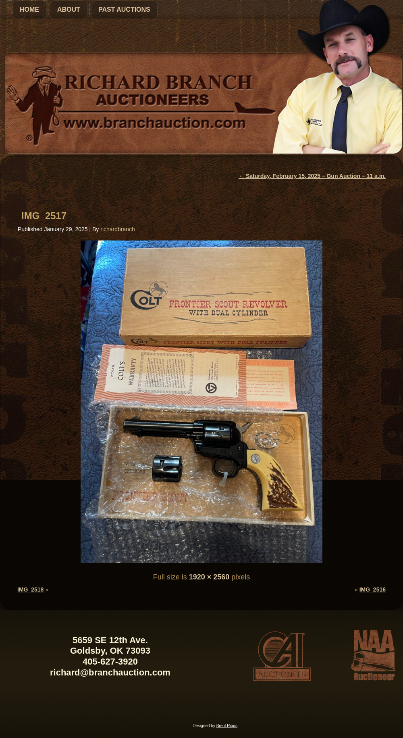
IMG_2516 (372, 589)
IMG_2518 (30, 589)
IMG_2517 (43, 215)
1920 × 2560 (209, 577)
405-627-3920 (110, 661)
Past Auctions (124, 9)
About (68, 9)
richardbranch (117, 229)
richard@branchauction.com (110, 672)
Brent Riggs (226, 725)
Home (29, 9)
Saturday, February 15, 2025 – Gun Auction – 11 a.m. (312, 176)
